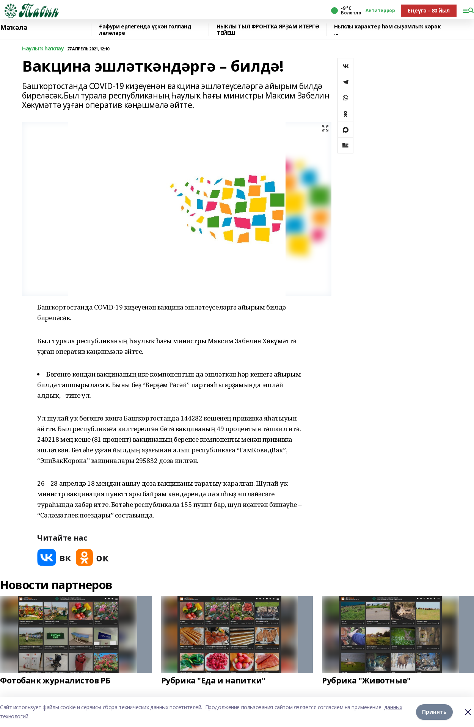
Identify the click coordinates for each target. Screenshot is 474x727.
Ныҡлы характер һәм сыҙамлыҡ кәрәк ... (387, 29)
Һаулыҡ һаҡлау (43, 48)
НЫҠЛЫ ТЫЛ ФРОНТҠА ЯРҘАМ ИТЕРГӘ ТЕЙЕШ (268, 29)
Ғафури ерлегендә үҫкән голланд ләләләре (145, 29)
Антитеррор (380, 10)
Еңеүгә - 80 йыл (429, 10)
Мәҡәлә (13, 27)
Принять (434, 711)
